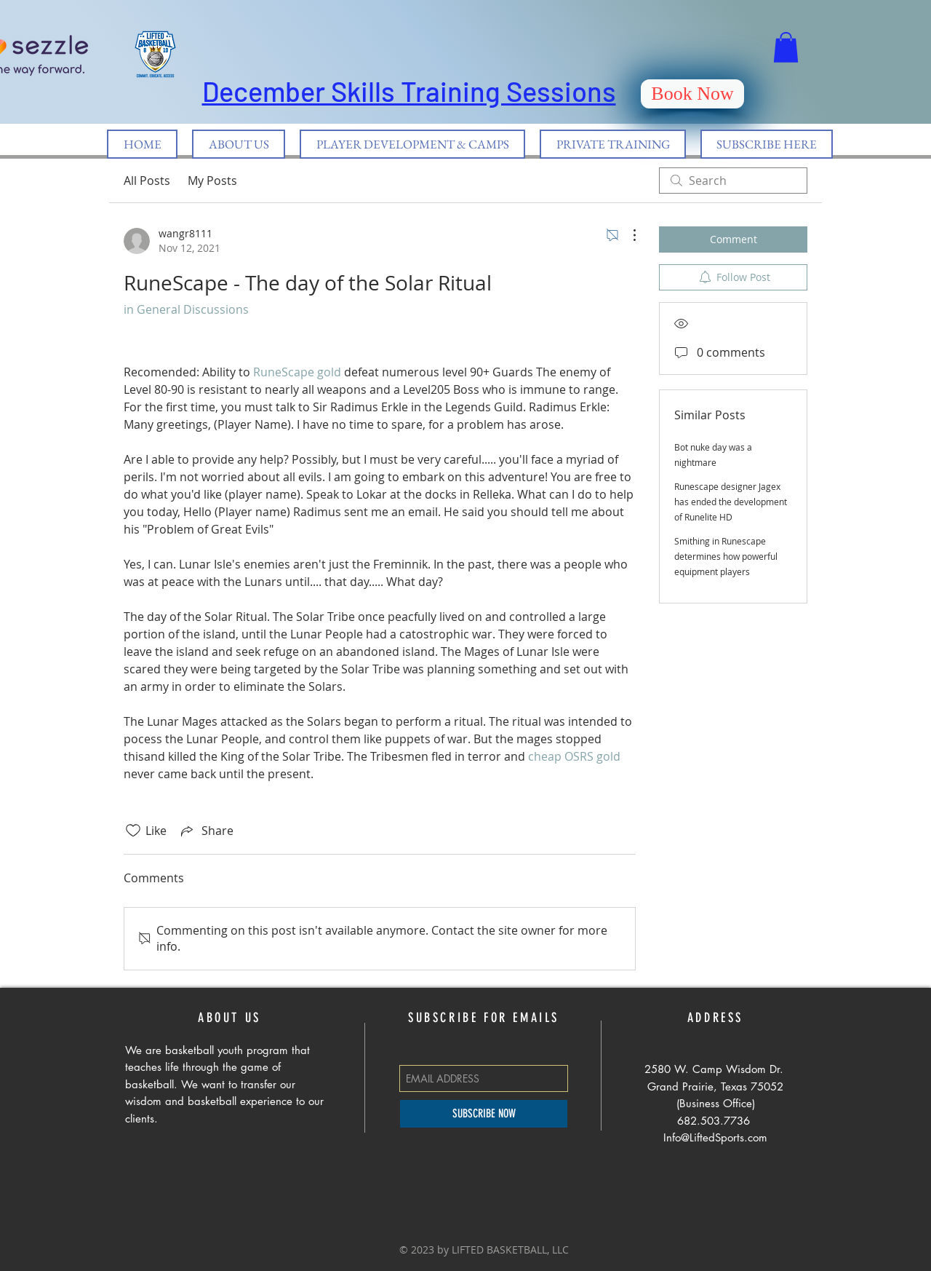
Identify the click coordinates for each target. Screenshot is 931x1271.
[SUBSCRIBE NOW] (483, 1113)
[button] (786, 47)
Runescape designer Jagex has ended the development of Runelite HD (730, 501)
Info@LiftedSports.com (715, 1137)
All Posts (147, 181)
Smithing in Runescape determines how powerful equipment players (726, 556)
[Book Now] (692, 93)
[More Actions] (627, 235)
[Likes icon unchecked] (133, 830)
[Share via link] (205, 830)
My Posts (212, 181)
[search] (733, 180)
